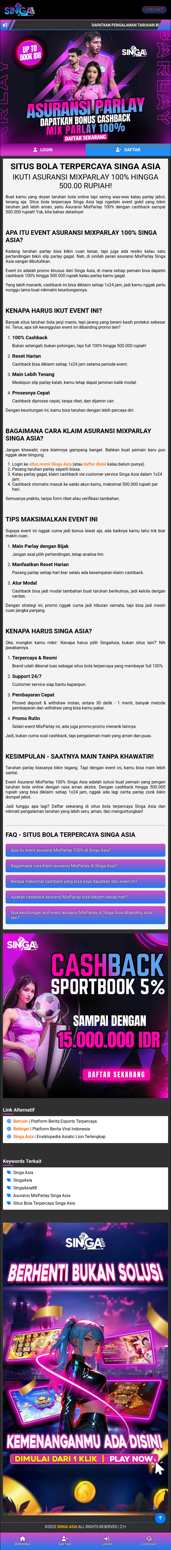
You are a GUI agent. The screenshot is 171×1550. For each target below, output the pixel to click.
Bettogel (21, 1128)
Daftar (128, 149)
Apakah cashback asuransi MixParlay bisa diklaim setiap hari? (69, 897)
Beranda (22, 1541)
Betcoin (20, 1121)
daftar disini (95, 464)
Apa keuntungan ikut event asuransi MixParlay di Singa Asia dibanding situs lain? (82, 915)
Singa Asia (23, 1136)
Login (42, 149)
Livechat (154, 10)
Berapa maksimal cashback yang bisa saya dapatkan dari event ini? (74, 881)
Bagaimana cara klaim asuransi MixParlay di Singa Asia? (64, 865)
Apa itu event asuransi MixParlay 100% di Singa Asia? (61, 850)
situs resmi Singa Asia (50, 464)
